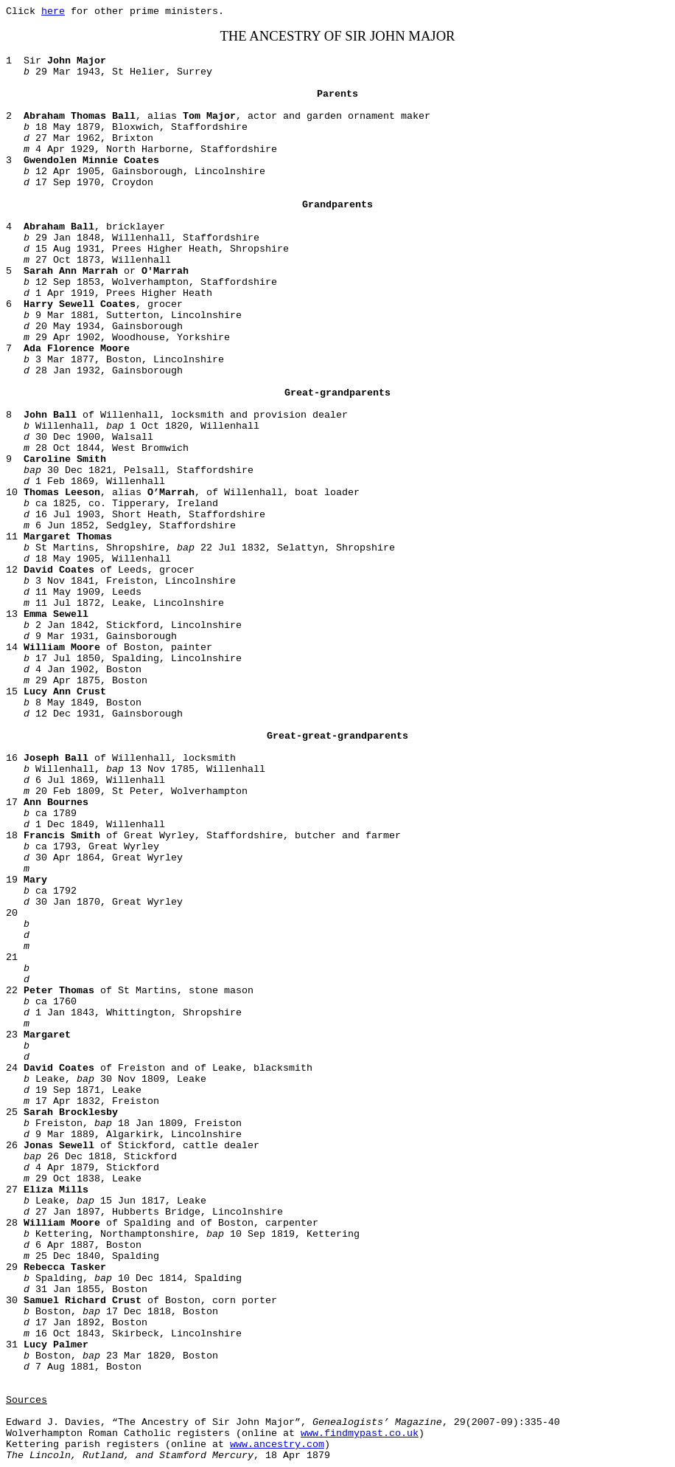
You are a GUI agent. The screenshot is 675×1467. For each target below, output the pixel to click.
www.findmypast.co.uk (360, 1433)
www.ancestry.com (277, 1444)
